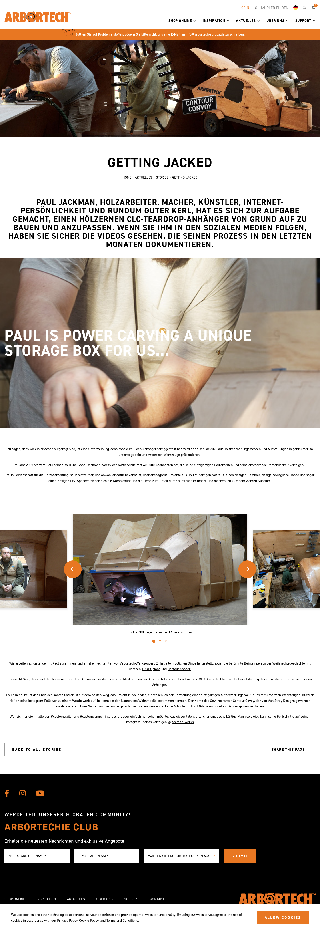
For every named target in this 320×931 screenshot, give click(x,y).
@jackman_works (181, 722)
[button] (194, 20)
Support (305, 20)
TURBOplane (151, 669)
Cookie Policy (89, 920)
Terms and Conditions (122, 920)
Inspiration (216, 20)
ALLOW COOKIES (283, 917)
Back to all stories (37, 749)
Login (244, 8)
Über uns (277, 20)
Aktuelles (248, 20)
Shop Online (182, 20)
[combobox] (181, 856)
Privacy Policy (67, 920)
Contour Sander (179, 669)
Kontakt (157, 899)
